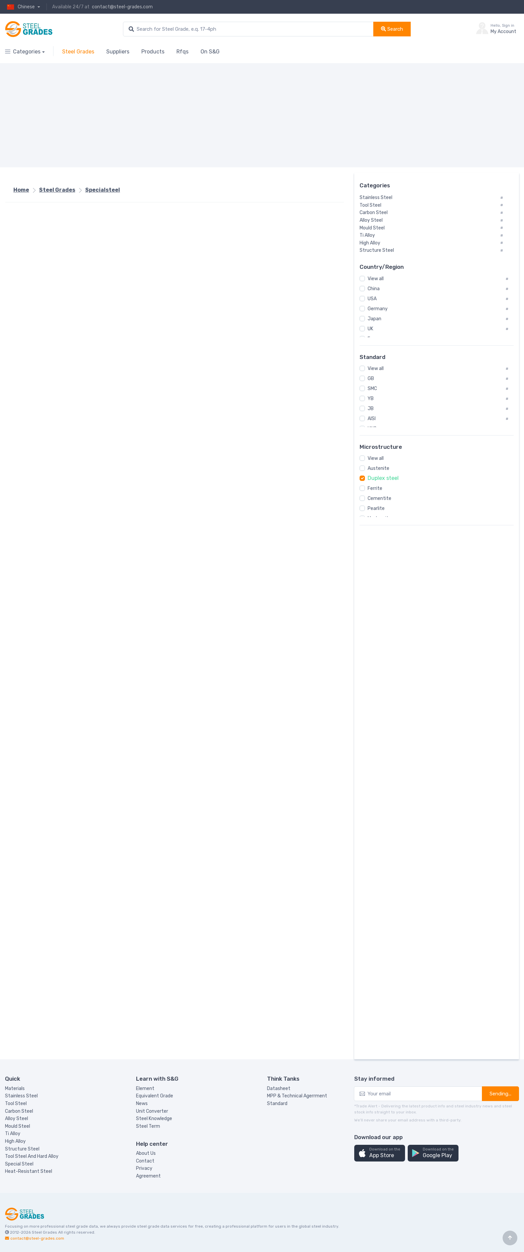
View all (376, 279)
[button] (379, 1153)
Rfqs (182, 51)
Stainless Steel (21, 1096)
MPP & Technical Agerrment (297, 1096)
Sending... (500, 1094)
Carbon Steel (19, 1111)
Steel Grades (78, 51)
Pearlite (376, 508)
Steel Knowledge (154, 1118)
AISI (372, 418)
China (374, 289)
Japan (374, 319)
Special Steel (19, 1164)
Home (21, 190)
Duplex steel (383, 478)
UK (370, 329)
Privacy (144, 1168)
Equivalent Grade (154, 1096)
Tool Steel (16, 1103)
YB (371, 398)
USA (372, 299)
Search (392, 29)
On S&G (210, 51)
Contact (145, 1161)
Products (152, 51)
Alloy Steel (16, 1118)
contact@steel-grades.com (122, 7)
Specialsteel (102, 190)
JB (371, 408)
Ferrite (375, 488)
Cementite (379, 498)
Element (145, 1088)
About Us (146, 1153)
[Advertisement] (205, 115)
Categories (22, 51)
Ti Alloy (12, 1133)
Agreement (148, 1176)
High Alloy (15, 1141)
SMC (372, 388)
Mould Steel (17, 1126)
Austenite (378, 468)
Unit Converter (152, 1111)
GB (371, 378)
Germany (378, 309)
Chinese (20, 7)
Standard (277, 1103)
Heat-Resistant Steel (28, 1171)
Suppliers (117, 51)
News (142, 1103)
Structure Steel (22, 1149)
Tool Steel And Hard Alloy (31, 1156)
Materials (15, 1088)
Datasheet (278, 1088)
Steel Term (148, 1126)
